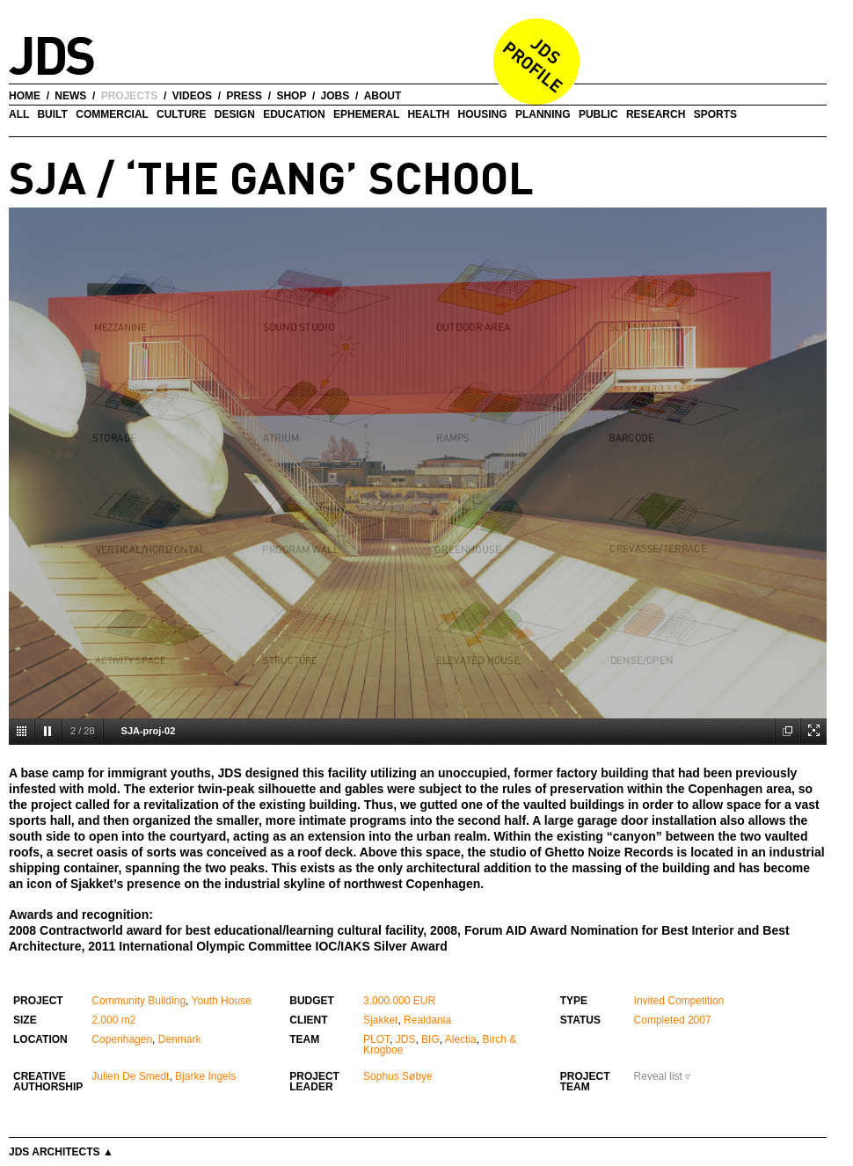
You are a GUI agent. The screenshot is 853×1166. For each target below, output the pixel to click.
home (24, 96)
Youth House (222, 1001)
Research (655, 114)
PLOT (376, 1039)
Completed (659, 1020)
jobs (335, 96)
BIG (430, 1039)
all (19, 114)
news (70, 96)
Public (598, 114)
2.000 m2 (113, 1020)
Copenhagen (121, 1039)
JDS (406, 1039)
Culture (181, 114)
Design (235, 114)
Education (293, 114)
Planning (543, 114)
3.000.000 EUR (399, 1001)
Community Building (138, 1001)
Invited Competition (679, 1001)
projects (129, 96)
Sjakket (380, 1020)
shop (291, 96)
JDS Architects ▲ (61, 1152)
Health (428, 114)
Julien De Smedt (130, 1076)
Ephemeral (366, 114)
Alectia (461, 1039)
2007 (699, 1020)
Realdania (427, 1020)
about (383, 96)
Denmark (179, 1039)
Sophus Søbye (398, 1076)
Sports (715, 114)
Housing (482, 114)
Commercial (112, 114)
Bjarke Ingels (205, 1076)
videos (192, 96)
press (244, 96)
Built (52, 114)
